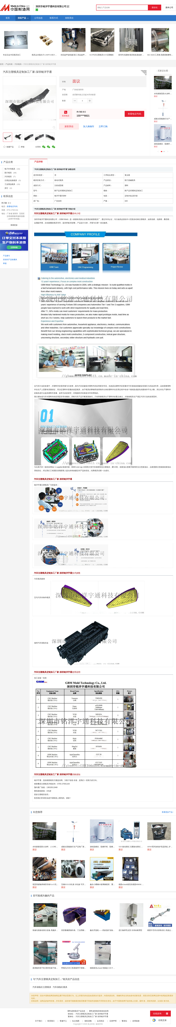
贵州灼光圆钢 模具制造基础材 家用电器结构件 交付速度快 (141, 55)
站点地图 (75, 1021)
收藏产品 (8, 147)
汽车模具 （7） (11, 177)
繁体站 (124, 1021)
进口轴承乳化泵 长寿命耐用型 (130, 930)
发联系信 (68, 126)
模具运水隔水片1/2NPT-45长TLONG (46, 55)
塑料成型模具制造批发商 (99, 1011)
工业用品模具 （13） (13, 184)
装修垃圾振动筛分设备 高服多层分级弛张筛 (50, 930)
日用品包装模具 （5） (13, 180)
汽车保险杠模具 (60, 987)
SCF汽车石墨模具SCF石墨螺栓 (101, 55)
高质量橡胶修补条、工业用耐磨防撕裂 (76, 930)
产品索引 (6, 256)
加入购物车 (88, 126)
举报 (21, 147)
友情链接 (135, 1021)
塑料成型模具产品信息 (76, 1011)
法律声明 (113, 1021)
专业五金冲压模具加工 (12, 55)
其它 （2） (9, 188)
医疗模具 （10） (11, 173)
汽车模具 (18, 64)
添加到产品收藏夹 (10, 260)
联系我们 (51, 1021)
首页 (2, 64)
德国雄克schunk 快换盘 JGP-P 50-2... (104, 968)
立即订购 (103, 126)
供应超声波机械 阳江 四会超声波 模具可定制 (78, 55)
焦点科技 (91, 1024)
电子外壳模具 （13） (13, 169)
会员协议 (100, 1021)
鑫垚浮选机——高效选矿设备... (102, 930)
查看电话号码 (134, 114)
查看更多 (14, 225)
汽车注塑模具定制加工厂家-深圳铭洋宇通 (92, 1014)
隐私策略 (88, 1021)
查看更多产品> (167, 812)
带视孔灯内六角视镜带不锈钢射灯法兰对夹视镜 (80, 968)
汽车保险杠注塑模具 (42, 987)
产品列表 (9, 64)
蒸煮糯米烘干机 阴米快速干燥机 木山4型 (48, 968)
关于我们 (38, 1021)
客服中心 (63, 1021)
